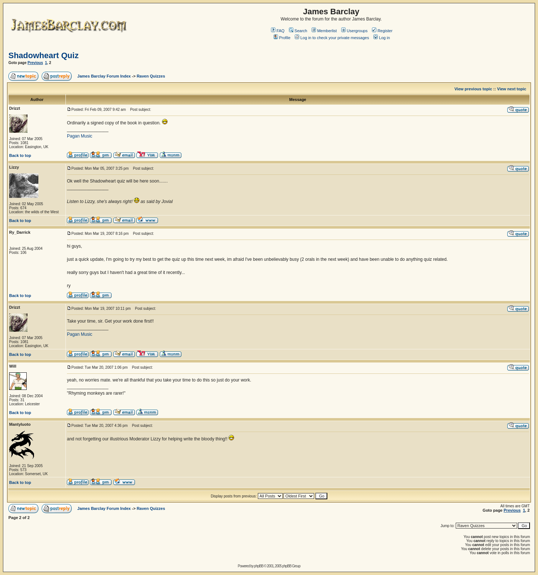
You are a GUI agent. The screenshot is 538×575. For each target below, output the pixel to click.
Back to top (20, 155)
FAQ (278, 31)
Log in (381, 37)
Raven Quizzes (151, 76)
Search (298, 31)
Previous (35, 63)
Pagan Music (79, 136)
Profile (282, 37)
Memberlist (324, 31)
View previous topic (473, 89)
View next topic (511, 89)
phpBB (258, 566)
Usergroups (354, 31)
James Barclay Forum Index (104, 76)
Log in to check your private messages (332, 37)
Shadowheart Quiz (43, 55)
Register (382, 31)
